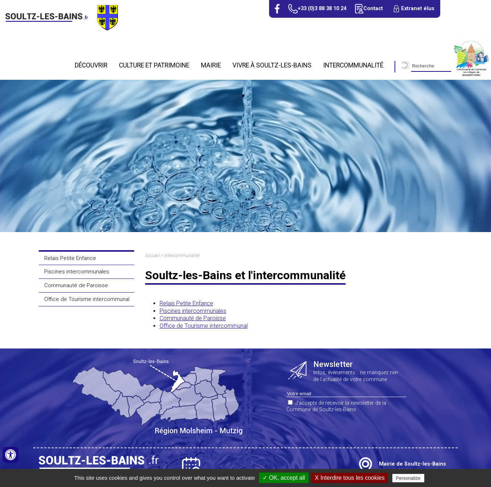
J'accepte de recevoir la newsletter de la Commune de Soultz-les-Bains (336, 406)
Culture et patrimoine (154, 65)
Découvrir (91, 65)
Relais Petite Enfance (70, 258)
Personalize (408, 478)
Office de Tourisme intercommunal (86, 299)
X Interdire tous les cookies (349, 478)
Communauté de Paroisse (76, 285)
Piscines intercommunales (76, 271)
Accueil (152, 255)
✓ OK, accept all (284, 478)
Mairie (211, 65)
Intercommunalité (353, 65)
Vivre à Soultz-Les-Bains (271, 65)
